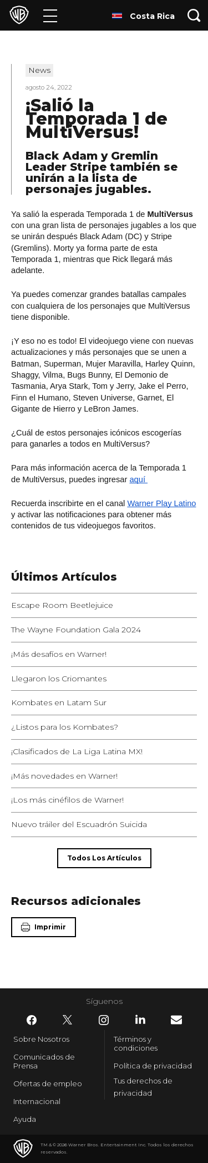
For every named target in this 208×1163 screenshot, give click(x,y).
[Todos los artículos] (104, 858)
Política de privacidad (153, 1065)
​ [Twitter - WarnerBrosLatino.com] (67, 1020)
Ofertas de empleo (47, 1083)
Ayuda (24, 1119)
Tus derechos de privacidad (143, 1087)
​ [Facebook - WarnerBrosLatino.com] (31, 1020)
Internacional (36, 1101)
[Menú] (50, 15)
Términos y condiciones (136, 1043)
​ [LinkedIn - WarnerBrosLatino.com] (140, 1019)
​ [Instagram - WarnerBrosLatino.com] (103, 1020)
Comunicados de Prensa (44, 1061)
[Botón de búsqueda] (194, 15)
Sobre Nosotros (41, 1039)
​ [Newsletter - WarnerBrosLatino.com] (176, 1019)
